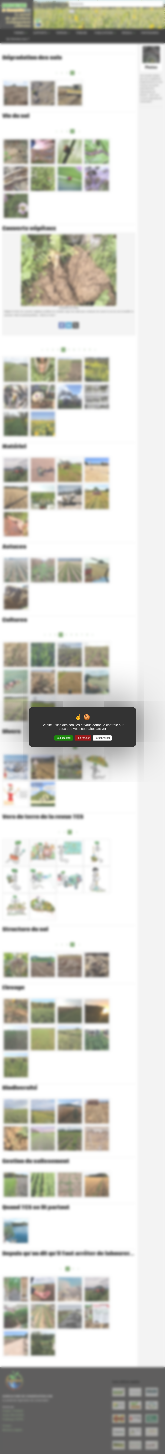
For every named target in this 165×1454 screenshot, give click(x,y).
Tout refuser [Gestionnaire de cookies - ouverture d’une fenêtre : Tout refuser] (82, 738)
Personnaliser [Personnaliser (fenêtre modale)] (102, 738)
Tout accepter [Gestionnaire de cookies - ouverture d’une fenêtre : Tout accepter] (63, 738)
